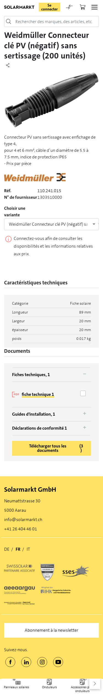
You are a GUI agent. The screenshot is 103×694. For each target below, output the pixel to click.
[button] (94, 683)
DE (6, 549)
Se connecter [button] (49, 7)
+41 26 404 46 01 (20, 529)
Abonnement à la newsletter (51, 630)
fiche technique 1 (38, 394)
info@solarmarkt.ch (23, 519)
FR (18, 549)
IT (28, 549)
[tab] (51, 375)
